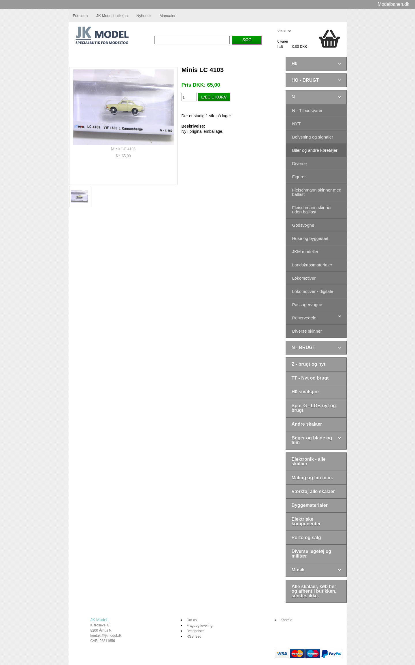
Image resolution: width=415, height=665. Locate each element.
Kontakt (287, 620)
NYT (296, 123)
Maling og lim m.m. (312, 477)
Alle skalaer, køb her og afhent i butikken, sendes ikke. (314, 591)
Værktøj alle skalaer (313, 491)
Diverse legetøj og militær (311, 553)
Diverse (299, 163)
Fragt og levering (199, 626)
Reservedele (304, 317)
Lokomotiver (304, 278)
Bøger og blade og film (312, 440)
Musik (298, 569)
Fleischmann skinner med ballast (317, 192)
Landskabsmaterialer (312, 264)
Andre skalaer (307, 424)
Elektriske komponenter (306, 521)
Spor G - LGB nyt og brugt (314, 408)
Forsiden (80, 16)
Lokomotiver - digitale (312, 291)
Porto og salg (306, 537)
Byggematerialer (310, 505)
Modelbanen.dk (393, 4)
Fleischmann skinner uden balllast (312, 209)
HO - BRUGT (305, 80)
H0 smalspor (305, 391)
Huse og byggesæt (310, 238)
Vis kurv (284, 31)
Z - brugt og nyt (308, 364)
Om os (191, 620)
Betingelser (195, 631)
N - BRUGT (304, 347)
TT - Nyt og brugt (310, 378)
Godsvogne (303, 225)
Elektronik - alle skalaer (309, 461)
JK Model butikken (112, 16)
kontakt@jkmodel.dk (106, 636)
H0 (294, 63)
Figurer (299, 176)
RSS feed (193, 636)
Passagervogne (307, 304)
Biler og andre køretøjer (315, 150)
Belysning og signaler (312, 136)
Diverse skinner (307, 331)
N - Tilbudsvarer (307, 110)
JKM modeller (305, 251)
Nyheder (143, 16)
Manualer (168, 16)
